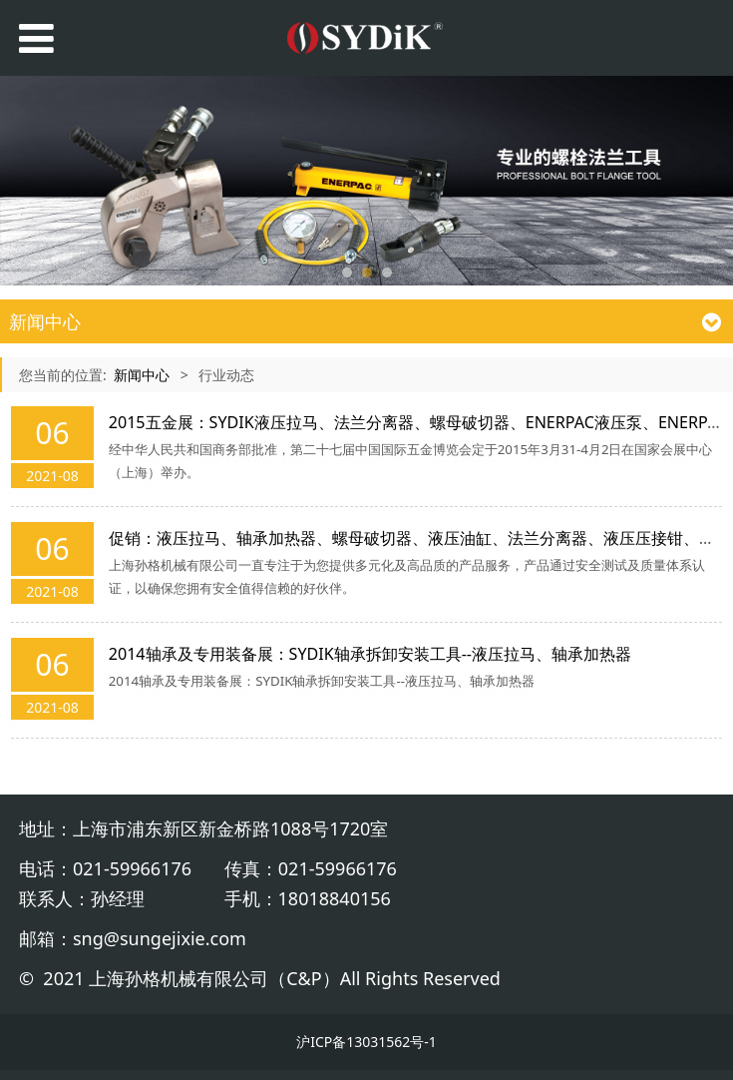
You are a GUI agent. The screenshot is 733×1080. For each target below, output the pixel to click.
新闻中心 (142, 374)
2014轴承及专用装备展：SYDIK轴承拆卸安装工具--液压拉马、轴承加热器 (370, 654)
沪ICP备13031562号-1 (366, 1041)
